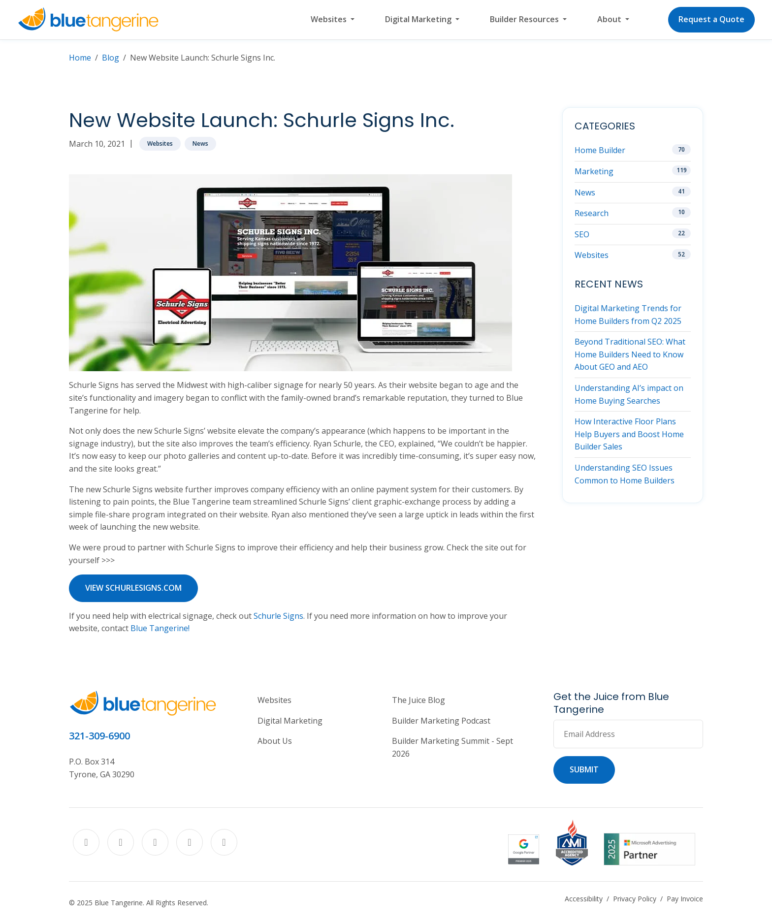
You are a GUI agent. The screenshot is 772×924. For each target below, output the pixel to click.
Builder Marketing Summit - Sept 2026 (452, 747)
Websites (160, 143)
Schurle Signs (278, 615)
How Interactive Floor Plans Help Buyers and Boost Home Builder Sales (629, 434)
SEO (582, 234)
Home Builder (600, 150)
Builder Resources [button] (525, 19)
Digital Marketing (289, 720)
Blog (110, 57)
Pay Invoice (685, 898)
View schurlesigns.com (133, 587)
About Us (274, 740)
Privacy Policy (634, 898)
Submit (584, 769)
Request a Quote (711, 19)
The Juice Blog (418, 700)
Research (592, 213)
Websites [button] (330, 19)
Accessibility (584, 898)
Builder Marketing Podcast (441, 720)
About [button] (610, 19)
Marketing (594, 171)
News (200, 143)
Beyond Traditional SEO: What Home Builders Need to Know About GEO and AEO (630, 354)
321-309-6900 (99, 735)
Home (80, 57)
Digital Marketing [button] (419, 19)
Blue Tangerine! (160, 628)
